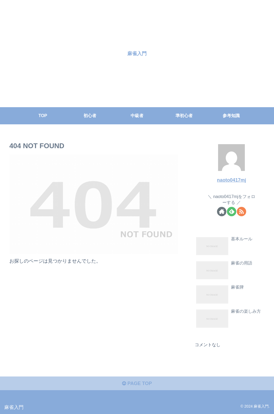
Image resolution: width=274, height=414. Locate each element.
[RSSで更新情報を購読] (241, 211)
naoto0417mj (231, 180)
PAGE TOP (137, 383)
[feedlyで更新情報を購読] (231, 211)
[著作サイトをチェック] (221, 211)
